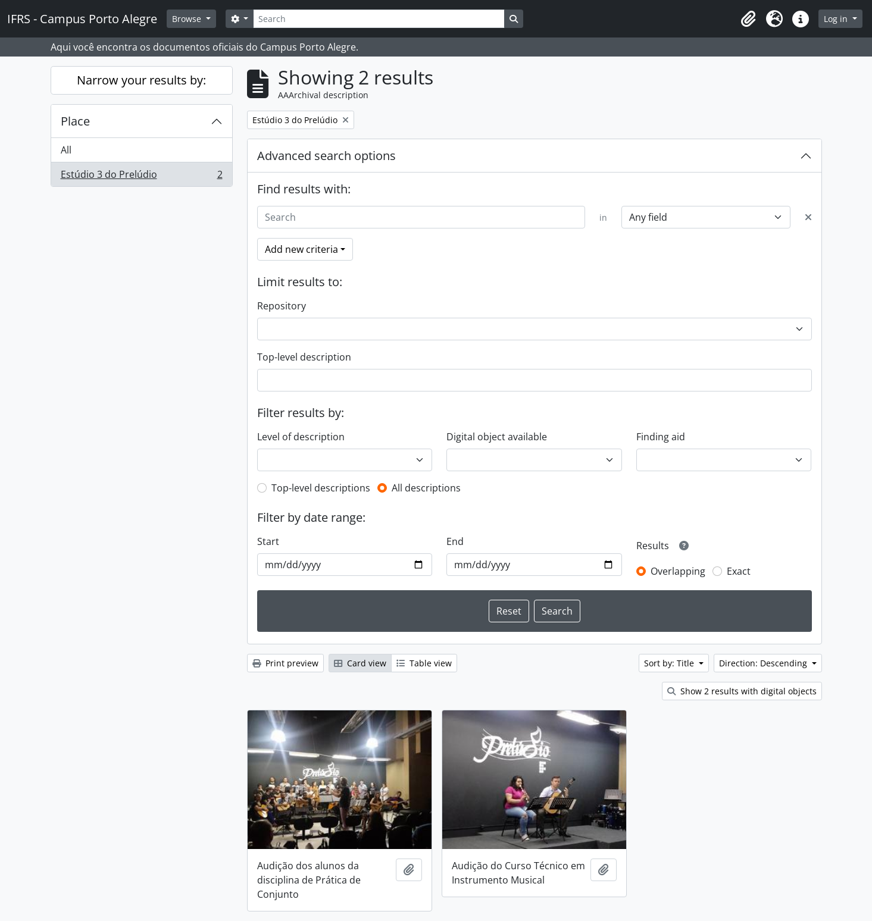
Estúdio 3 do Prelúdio (141, 176)
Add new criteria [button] (301, 249)
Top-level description (304, 357)
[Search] (378, 19)
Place (75, 121)
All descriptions (426, 487)
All (66, 149)
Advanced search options (326, 156)
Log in (837, 18)
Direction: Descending (764, 663)
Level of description (301, 436)
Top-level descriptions (320, 487)
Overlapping (678, 571)
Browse (188, 18)
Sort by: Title (670, 663)
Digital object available (496, 436)
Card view (360, 663)
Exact (739, 571)
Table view (424, 663)
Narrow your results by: (141, 80)
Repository (281, 305)
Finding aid (660, 436)
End (455, 541)
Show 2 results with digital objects (742, 691)
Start (268, 541)
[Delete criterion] (808, 217)
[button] (748, 19)
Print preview (285, 663)
